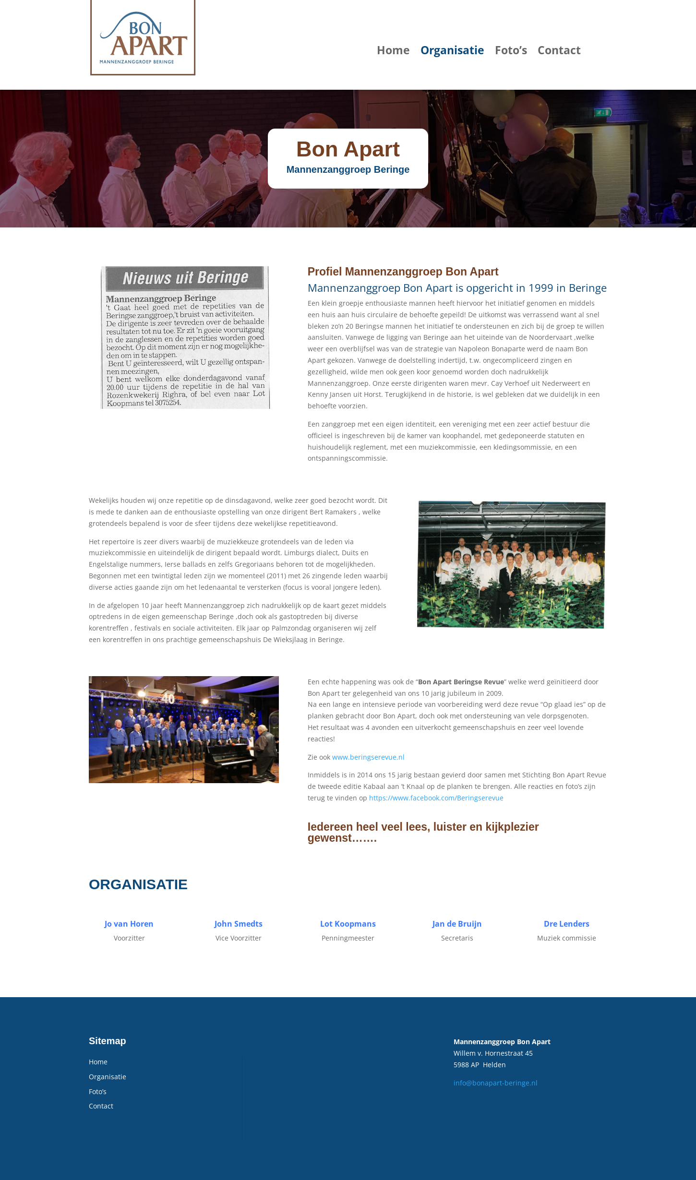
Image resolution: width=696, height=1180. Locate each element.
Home (393, 50)
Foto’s (511, 50)
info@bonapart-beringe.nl (496, 1082)
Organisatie (452, 50)
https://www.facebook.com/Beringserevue (436, 797)
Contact (559, 50)
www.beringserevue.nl (368, 757)
